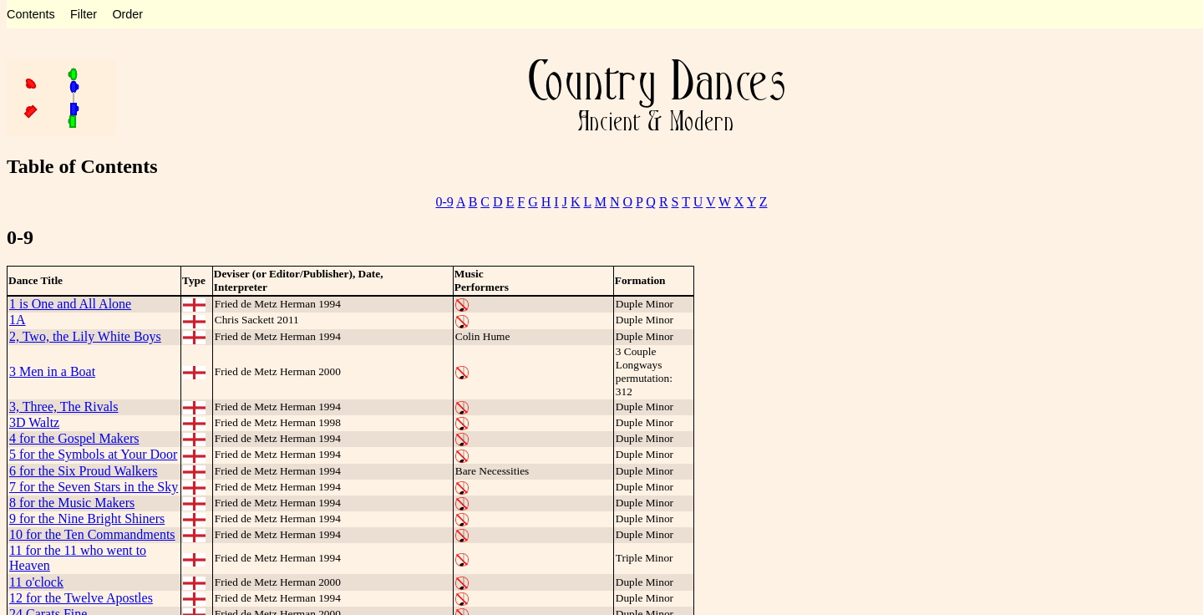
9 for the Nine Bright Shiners (87, 518)
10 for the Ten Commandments (92, 534)
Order (127, 14)
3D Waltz (34, 422)
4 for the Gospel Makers (74, 438)
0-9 (445, 202)
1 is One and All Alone (70, 304)
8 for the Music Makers (72, 503)
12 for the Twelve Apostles (81, 598)
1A (17, 320)
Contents (31, 14)
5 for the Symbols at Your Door (93, 454)
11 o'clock (36, 582)
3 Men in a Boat (52, 371)
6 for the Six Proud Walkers (83, 471)
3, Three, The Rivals (64, 406)
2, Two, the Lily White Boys (85, 336)
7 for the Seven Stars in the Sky (93, 487)
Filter (83, 14)
